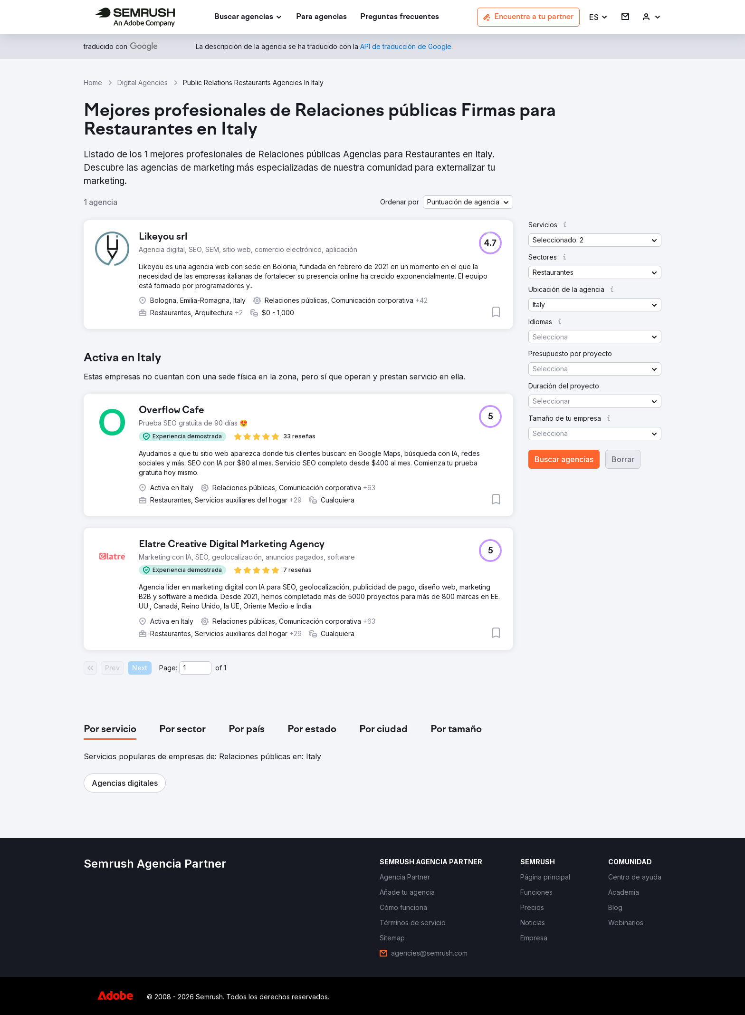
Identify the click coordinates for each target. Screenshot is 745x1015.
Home (93, 82)
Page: (168, 668)
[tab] (110, 729)
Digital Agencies (142, 82)
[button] (598, 17)
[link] (321, 17)
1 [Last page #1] (225, 668)
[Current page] (195, 668)
